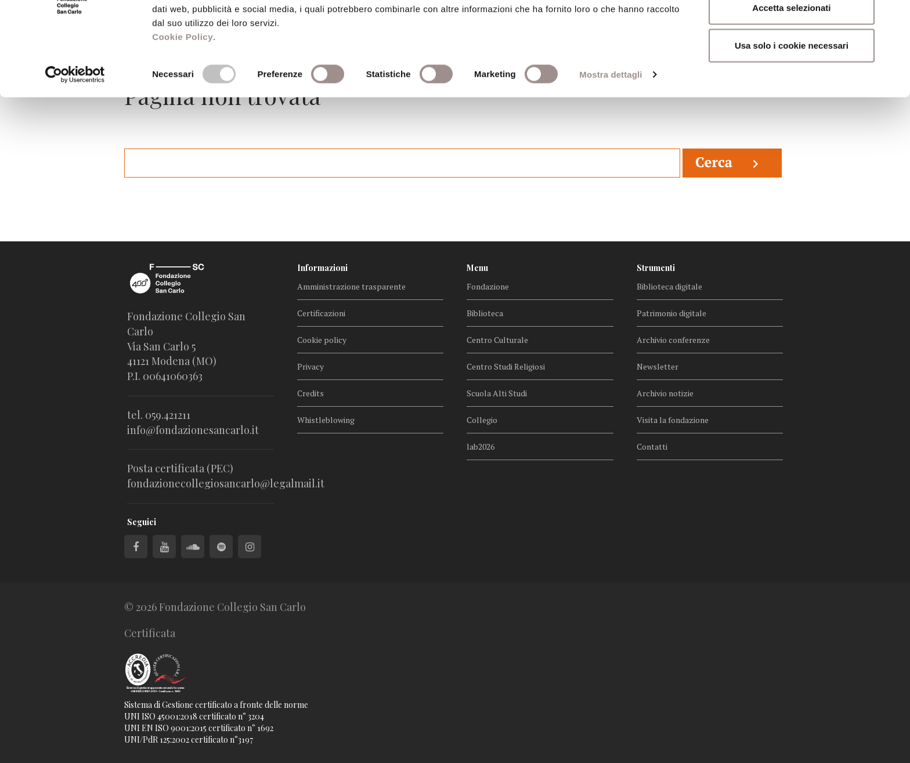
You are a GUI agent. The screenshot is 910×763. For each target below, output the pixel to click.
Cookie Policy (182, 98)
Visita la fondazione (673, 419)
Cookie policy (321, 339)
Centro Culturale (497, 339)
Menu (477, 267)
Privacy (310, 366)
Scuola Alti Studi (497, 393)
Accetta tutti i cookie (792, 30)
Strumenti (656, 267)
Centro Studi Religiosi (506, 366)
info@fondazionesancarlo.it (193, 430)
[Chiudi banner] (892, 18)
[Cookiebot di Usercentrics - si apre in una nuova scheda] (75, 135)
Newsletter (657, 366)
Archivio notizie (665, 393)
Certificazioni (321, 313)
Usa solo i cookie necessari (791, 106)
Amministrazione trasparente (351, 286)
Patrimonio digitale (671, 313)
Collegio (482, 419)
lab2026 (480, 446)
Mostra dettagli (610, 135)
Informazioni (322, 267)
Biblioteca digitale (669, 286)
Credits (310, 393)
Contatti (652, 446)
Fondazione (488, 286)
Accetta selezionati (791, 69)
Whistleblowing (326, 419)
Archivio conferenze (673, 339)
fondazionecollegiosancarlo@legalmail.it (225, 483)
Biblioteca (485, 313)
